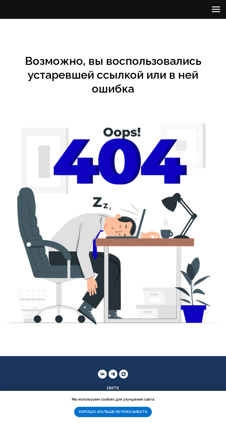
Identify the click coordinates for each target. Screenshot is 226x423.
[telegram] (113, 374)
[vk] (102, 374)
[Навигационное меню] (216, 9)
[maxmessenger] (123, 374)
